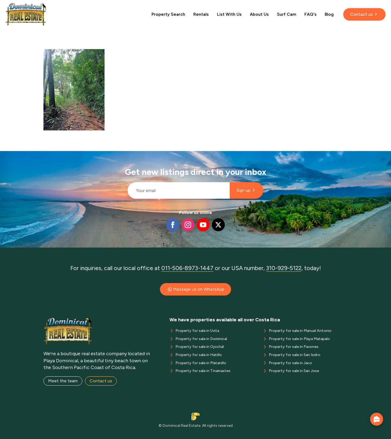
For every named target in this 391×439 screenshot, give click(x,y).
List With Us (229, 14)
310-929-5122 (283, 268)
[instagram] (187, 224)
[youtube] (203, 224)
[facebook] (172, 224)
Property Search (168, 14)
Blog (329, 14)
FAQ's (310, 14)
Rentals (201, 14)
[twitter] (218, 224)
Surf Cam (286, 14)
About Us (259, 14)
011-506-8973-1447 (187, 268)
